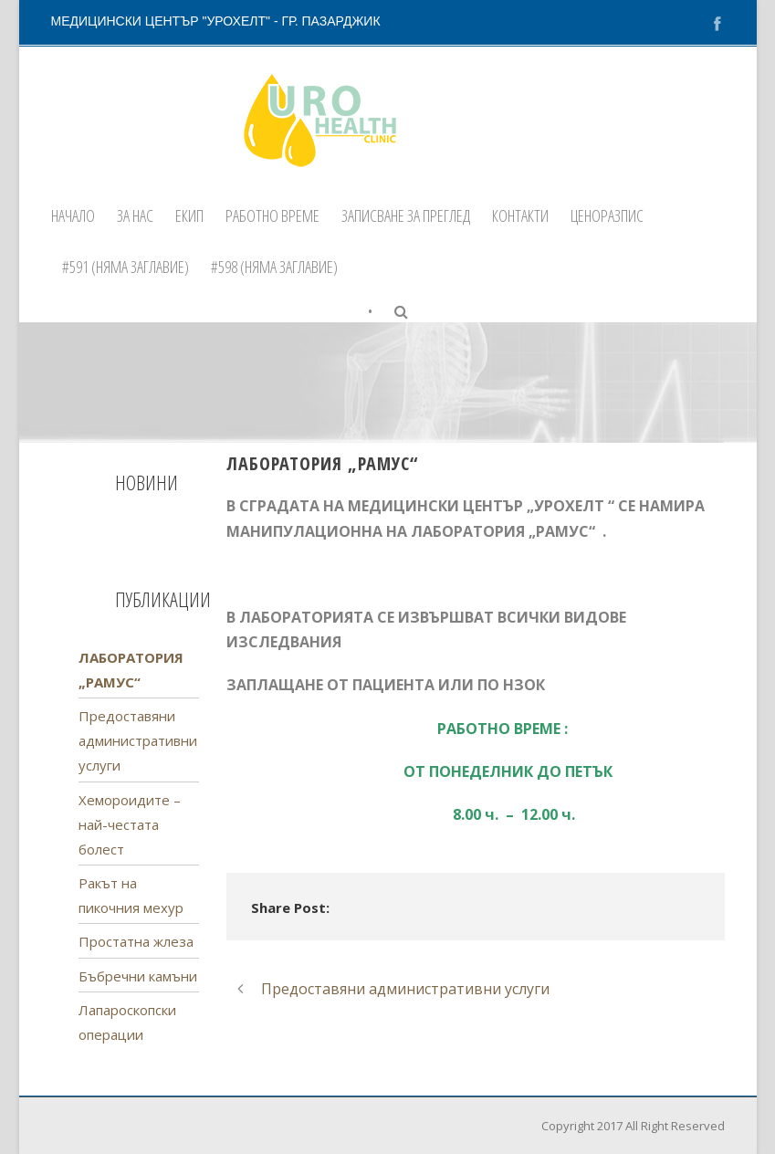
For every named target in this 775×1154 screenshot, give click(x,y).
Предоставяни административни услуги (138, 740)
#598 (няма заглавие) (274, 267)
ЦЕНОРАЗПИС (607, 215)
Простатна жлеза (136, 941)
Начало (73, 215)
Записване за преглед (405, 215)
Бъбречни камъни (138, 976)
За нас (135, 215)
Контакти (520, 215)
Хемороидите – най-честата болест (130, 824)
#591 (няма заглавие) (125, 267)
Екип (189, 215)
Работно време (272, 215)
